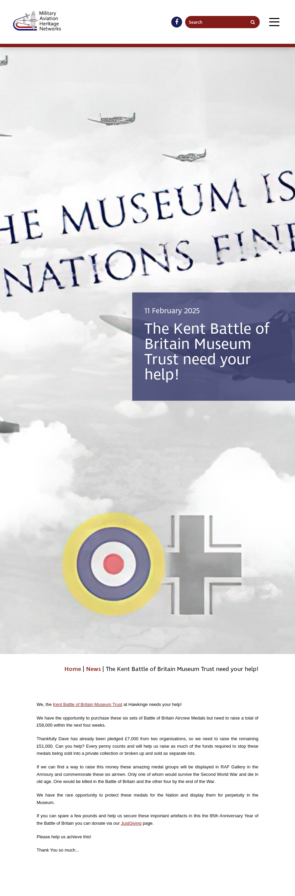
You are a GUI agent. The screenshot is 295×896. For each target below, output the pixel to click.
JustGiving (131, 823)
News (93, 669)
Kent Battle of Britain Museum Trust (87, 704)
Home (72, 669)
